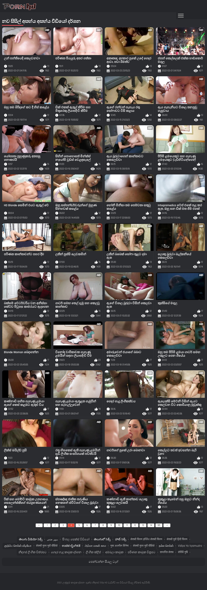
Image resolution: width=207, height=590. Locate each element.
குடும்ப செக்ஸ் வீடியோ (18, 546)
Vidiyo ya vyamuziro (190, 546)
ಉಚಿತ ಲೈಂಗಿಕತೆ (71, 546)
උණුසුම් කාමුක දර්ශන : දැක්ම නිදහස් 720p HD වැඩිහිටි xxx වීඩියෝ (95, 582)
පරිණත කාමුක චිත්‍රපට (141, 552)
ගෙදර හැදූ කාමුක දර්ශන (66, 552)
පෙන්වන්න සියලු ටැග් (103, 562)
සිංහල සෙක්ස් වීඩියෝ (75, 539)
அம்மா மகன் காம (95, 546)
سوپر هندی (52, 539)
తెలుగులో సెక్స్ (102, 539)
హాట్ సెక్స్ (120, 539)
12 (135, 525)
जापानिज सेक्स (167, 552)
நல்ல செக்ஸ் (166, 546)
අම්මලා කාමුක (114, 552)
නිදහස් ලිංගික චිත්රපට (32, 552)
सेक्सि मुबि (183, 552)
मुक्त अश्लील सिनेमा (119, 546)
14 (151, 525)
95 (159, 525)
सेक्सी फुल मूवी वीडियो (46, 546)
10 (119, 525)
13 (143, 525)
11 (127, 525)
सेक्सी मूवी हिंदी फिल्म (177, 539)
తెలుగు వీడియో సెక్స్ (30, 539)
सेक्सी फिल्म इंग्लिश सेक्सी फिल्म (146, 539)
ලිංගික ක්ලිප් (93, 552)
